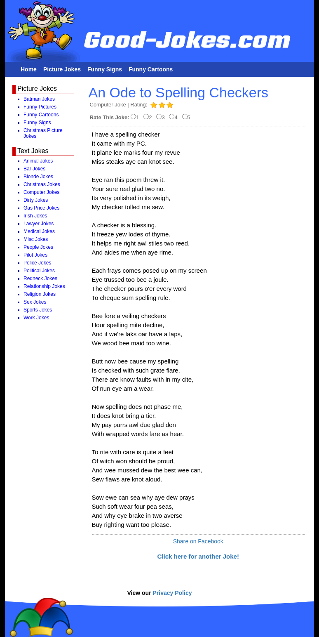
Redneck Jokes (40, 278)
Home (29, 69)
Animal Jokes (38, 161)
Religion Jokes (39, 294)
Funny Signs (104, 69)
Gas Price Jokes (41, 208)
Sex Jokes (34, 302)
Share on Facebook (198, 541)
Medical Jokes (39, 231)
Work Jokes (36, 318)
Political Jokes (39, 271)
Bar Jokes (34, 169)
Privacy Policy (172, 593)
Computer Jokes (41, 192)
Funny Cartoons (151, 69)
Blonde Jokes (38, 176)
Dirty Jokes (35, 200)
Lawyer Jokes (38, 223)
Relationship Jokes (44, 286)
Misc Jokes (35, 239)
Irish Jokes (35, 216)
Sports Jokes (37, 310)
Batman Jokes (39, 99)
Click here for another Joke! (198, 556)
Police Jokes (37, 263)
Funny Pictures (39, 107)
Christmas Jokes (41, 184)
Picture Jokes (62, 69)
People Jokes (38, 247)
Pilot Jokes (35, 255)
